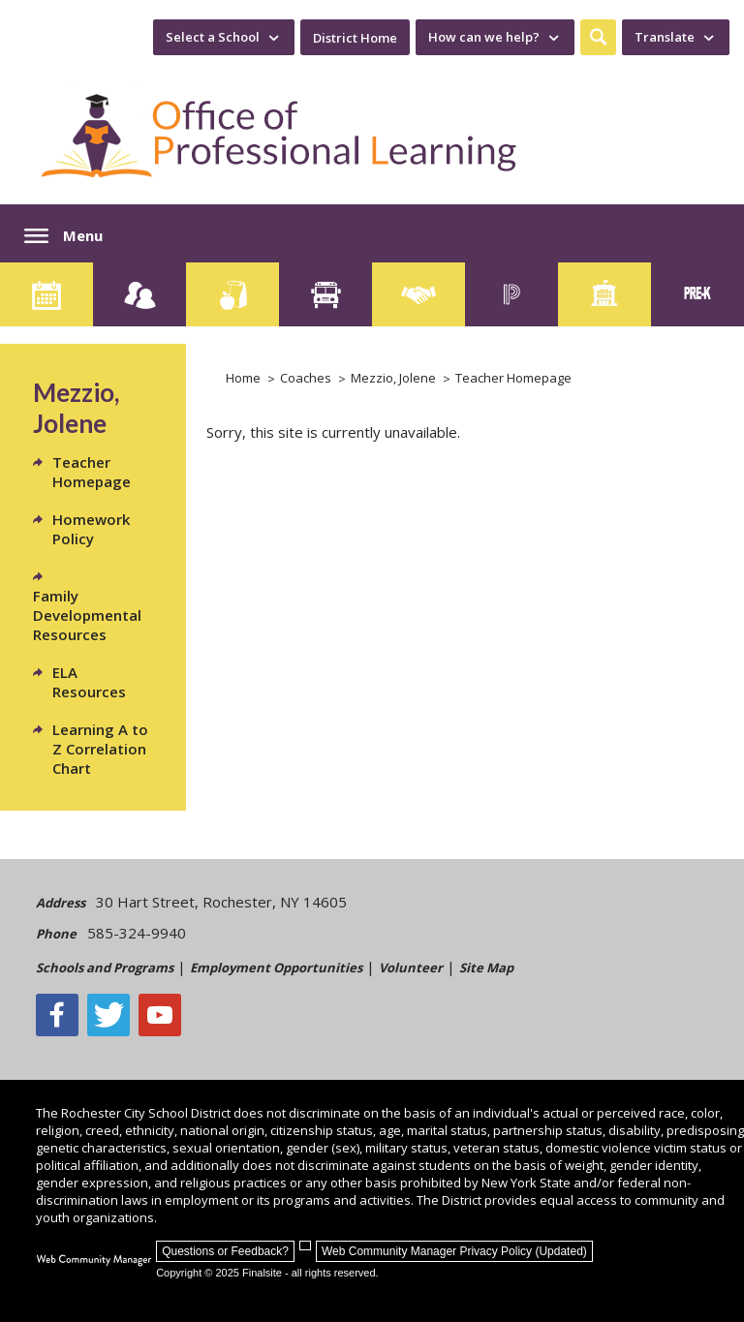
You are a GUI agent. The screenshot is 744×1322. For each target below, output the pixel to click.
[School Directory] (604, 294)
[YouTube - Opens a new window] (160, 1015)
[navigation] (223, 37)
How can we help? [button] (484, 37)
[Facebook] (57, 1015)
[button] (598, 37)
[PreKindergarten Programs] (697, 294)
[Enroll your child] (139, 294)
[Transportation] (325, 294)
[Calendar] (46, 294)
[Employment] (418, 294)
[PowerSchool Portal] (511, 294)
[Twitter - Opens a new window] (108, 1015)
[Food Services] (232, 294)
